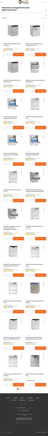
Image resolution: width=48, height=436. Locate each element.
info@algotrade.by (25, 410)
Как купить (30, 397)
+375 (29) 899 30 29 (20, 407)
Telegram (24, 404)
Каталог (8, 397)
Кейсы (37, 397)
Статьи (14, 400)
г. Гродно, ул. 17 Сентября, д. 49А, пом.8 (24, 415)
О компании (21, 400)
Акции (15, 397)
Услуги (22, 397)
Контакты (31, 400)
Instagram (21, 404)
